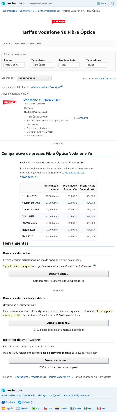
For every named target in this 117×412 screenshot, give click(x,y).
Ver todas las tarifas (105, 78)
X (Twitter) (25, 402)
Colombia (61, 408)
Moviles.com (12, 390)
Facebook (8, 402)
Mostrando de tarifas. (32, 86)
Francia (75, 408)
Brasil (36, 408)
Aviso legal (42, 395)
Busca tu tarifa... (59, 273)
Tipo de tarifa (37, 60)
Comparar (81, 117)
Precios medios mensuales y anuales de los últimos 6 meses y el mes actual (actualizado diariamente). (56, 172)
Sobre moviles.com (11, 395)
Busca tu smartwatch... (59, 360)
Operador (8, 60)
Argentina (22, 408)
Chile (48, 408)
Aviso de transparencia (15, 93)
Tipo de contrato (67, 60)
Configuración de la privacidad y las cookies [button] (69, 395)
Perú (101, 408)
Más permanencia (34, 77)
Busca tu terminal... (58, 322)
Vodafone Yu (27, 10)
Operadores (10, 10)
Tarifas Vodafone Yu (48, 10)
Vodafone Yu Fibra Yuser (42, 100)
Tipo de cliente (93, 60)
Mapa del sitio (28, 395)
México (89, 408)
